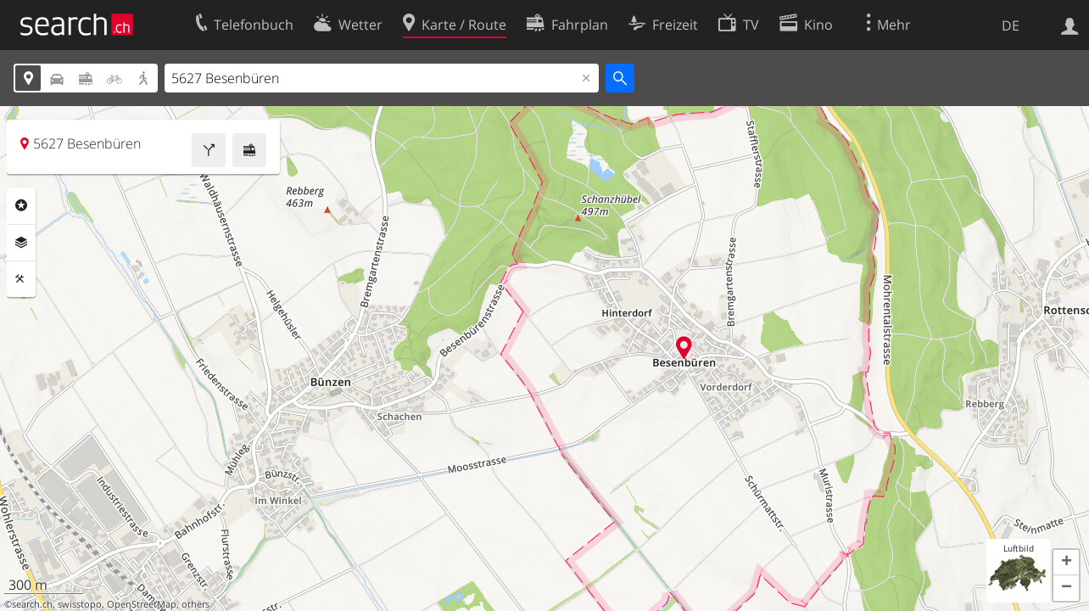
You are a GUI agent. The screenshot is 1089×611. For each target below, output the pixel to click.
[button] (1066, 562)
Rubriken (21, 205)
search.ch (32, 604)
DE (1010, 25)
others (195, 604)
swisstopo (80, 604)
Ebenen (21, 243)
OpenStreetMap (141, 604)
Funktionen (21, 279)
